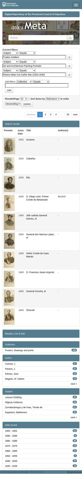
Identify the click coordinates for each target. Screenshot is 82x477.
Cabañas (30, 158)
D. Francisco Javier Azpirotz (40, 272)
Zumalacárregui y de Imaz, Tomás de (23, 407)
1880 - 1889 (11, 441)
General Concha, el (36, 291)
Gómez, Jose (11, 374)
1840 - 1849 (11, 461)
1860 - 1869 (11, 451)
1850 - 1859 (11, 456)
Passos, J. (10, 369)
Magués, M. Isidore (14, 379)
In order (65, 99)
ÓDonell (30, 310)
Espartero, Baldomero (16, 412)
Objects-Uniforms (14, 402)
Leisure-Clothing (13, 397)
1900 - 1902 (11, 431)
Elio (28, 177)
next (75, 114)
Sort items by (37, 99)
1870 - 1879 (11, 446)
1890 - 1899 (11, 436)
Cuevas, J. (10, 363)
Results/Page (12, 99)
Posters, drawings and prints (19, 350)
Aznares (30, 139)
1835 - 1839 (11, 466)
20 (68, 114)
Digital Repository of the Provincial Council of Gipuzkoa (35, 14)
